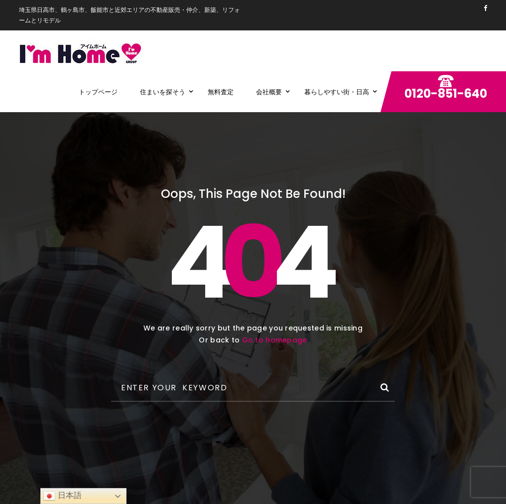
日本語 (62, 496)
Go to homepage (274, 340)
